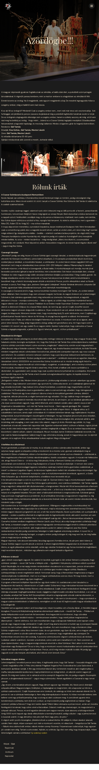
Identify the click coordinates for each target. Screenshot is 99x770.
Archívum (9, 757)
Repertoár (9, 752)
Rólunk (9, 744)
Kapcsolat (9, 761)
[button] (4, 160)
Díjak (9, 747)
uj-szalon (35, 733)
